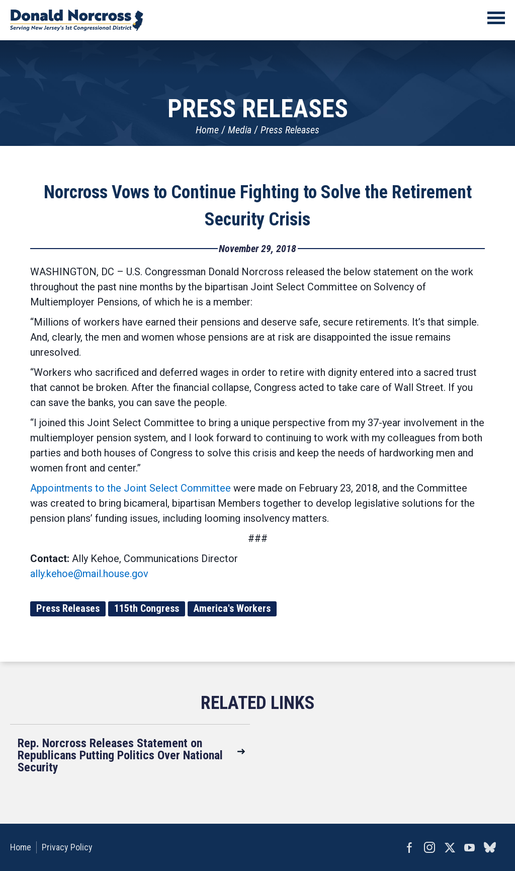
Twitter (450, 847)
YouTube (470, 847)
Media (239, 130)
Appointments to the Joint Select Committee (130, 488)
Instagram (429, 847)
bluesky (490, 847)
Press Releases (290, 130)
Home (207, 130)
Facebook (409, 847)
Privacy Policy (67, 847)
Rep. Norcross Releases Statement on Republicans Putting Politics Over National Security (120, 755)
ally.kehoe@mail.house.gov (89, 574)
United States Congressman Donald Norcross (76, 20)
